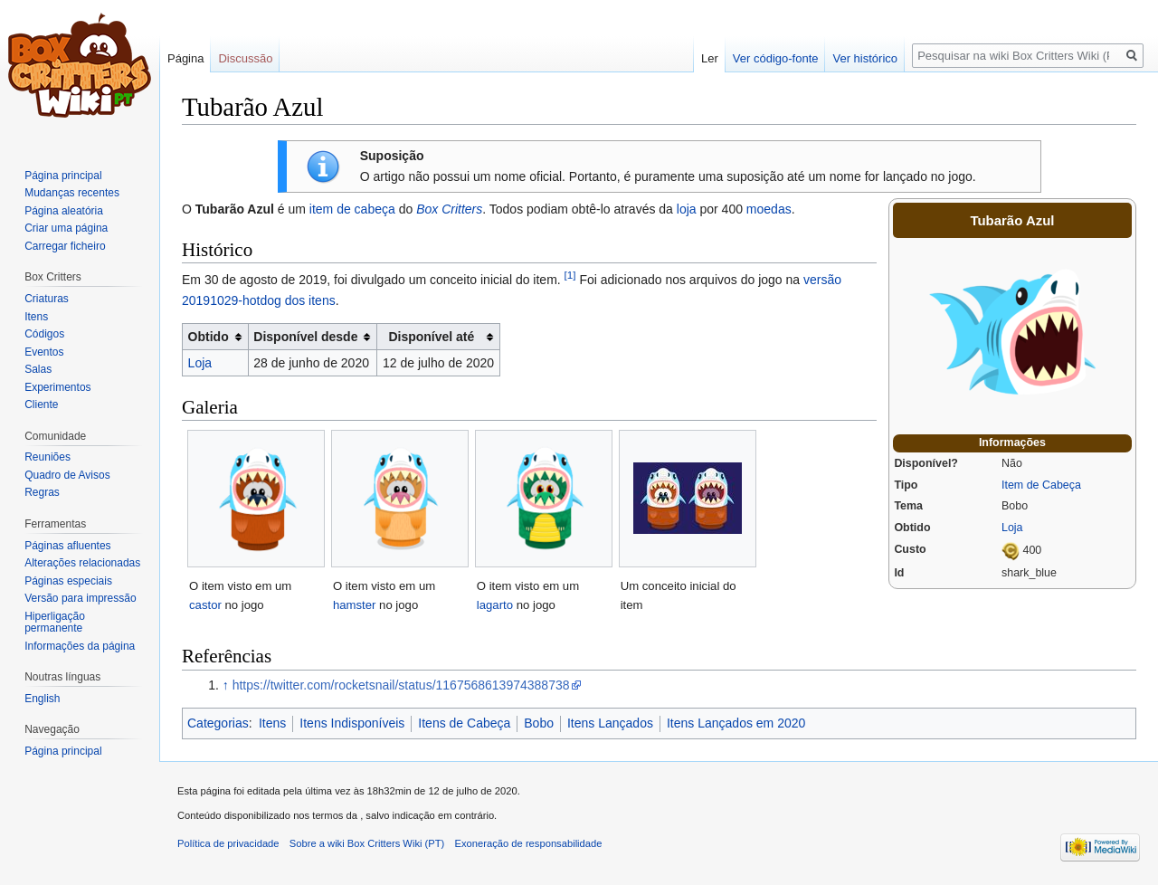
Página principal (62, 175)
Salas (38, 369)
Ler (709, 58)
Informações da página (79, 646)
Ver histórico (864, 58)
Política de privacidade (228, 843)
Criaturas (46, 298)
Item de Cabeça (1041, 485)
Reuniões (47, 457)
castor (205, 605)
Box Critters (449, 209)
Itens (272, 723)
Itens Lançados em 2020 (736, 723)
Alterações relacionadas (82, 563)
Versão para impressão (80, 598)
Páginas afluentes (67, 545)
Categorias (218, 723)
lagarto (495, 605)
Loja (1012, 527)
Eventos (43, 352)
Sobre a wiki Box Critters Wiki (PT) (367, 843)
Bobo (539, 723)
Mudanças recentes (71, 192)
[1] (570, 275)
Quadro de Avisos (67, 475)
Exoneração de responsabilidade (529, 843)
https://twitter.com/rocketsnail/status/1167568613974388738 (401, 685)
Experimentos (57, 387)
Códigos (44, 334)
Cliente (41, 404)
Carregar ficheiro (64, 246)
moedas (769, 209)
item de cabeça (352, 209)
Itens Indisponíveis (351, 723)
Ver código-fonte (776, 58)
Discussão (245, 58)
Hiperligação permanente (54, 622)
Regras (42, 492)
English (42, 698)
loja (687, 209)
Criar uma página (66, 228)
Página (185, 58)
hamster (354, 605)
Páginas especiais (68, 581)
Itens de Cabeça (464, 723)
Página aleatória (63, 211)
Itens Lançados (610, 723)
